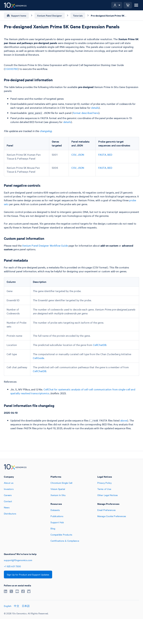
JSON (81, 154)
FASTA (102, 154)
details (95, 107)
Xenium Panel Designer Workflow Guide (45, 245)
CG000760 (11, 69)
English (7, 606)
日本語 (26, 606)
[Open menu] (136, 5)
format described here (85, 113)
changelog (46, 131)
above (123, 420)
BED (109, 154)
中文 (16, 606)
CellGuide (38, 358)
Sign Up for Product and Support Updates (28, 574)
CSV (73, 154)
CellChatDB (100, 345)
